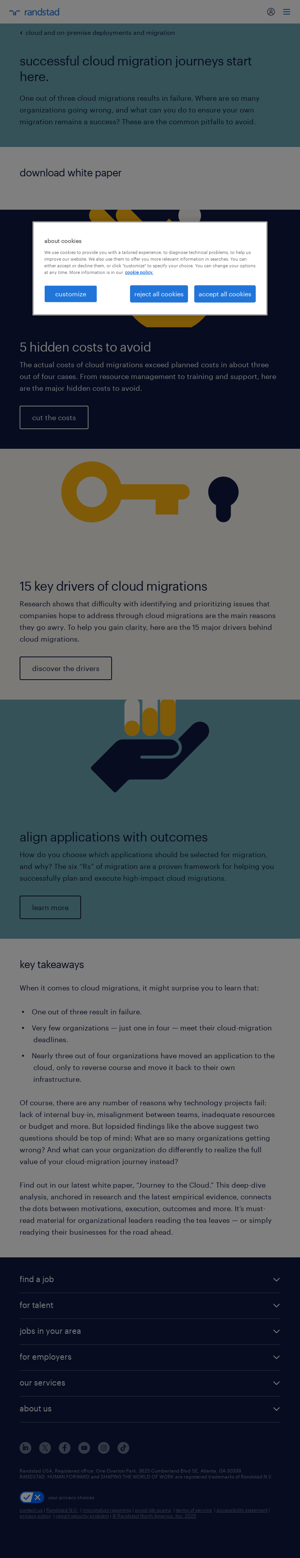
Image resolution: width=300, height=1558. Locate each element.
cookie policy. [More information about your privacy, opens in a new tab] (139, 272)
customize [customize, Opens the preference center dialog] (70, 293)
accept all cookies (225, 293)
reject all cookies (159, 293)
